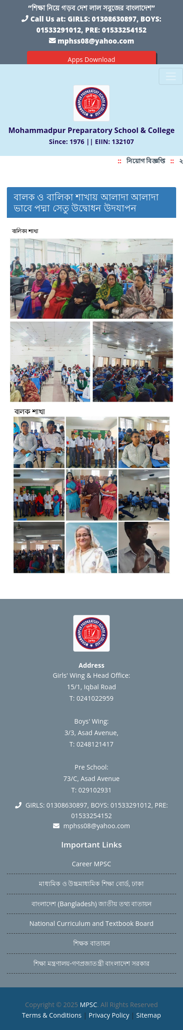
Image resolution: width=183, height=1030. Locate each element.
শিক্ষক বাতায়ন (91, 943)
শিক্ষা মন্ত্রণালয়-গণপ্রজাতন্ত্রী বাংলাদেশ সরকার (91, 963)
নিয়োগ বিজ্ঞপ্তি (148, 160)
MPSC (88, 1004)
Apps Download (91, 59)
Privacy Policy (109, 1015)
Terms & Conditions (51, 1015)
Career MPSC (91, 863)
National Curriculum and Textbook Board (91, 923)
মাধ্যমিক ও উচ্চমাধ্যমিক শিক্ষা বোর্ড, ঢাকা (91, 883)
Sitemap (148, 1015)
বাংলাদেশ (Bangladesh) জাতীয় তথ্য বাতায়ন (91, 903)
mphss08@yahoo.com (96, 40)
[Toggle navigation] (171, 76)
